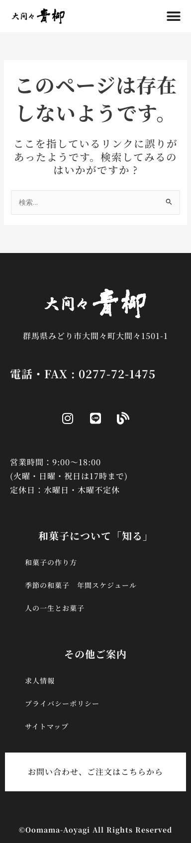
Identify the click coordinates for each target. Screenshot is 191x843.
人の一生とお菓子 (55, 608)
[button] (174, 16)
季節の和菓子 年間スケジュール (81, 585)
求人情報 (40, 680)
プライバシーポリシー (62, 703)
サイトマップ (47, 726)
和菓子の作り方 (51, 562)
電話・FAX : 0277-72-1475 (83, 373)
